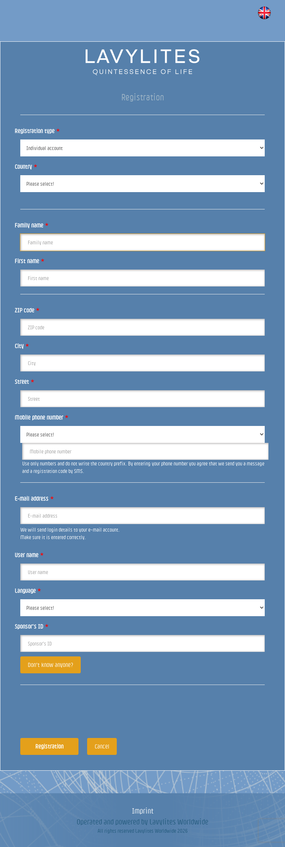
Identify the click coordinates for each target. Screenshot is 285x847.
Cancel (102, 746)
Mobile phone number (41, 417)
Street (24, 382)
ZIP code (27, 310)
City (22, 346)
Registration (49, 746)
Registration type (37, 131)
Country (26, 167)
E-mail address (34, 498)
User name (29, 555)
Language (28, 591)
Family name (31, 225)
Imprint (143, 811)
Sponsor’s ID (31, 626)
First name (29, 261)
